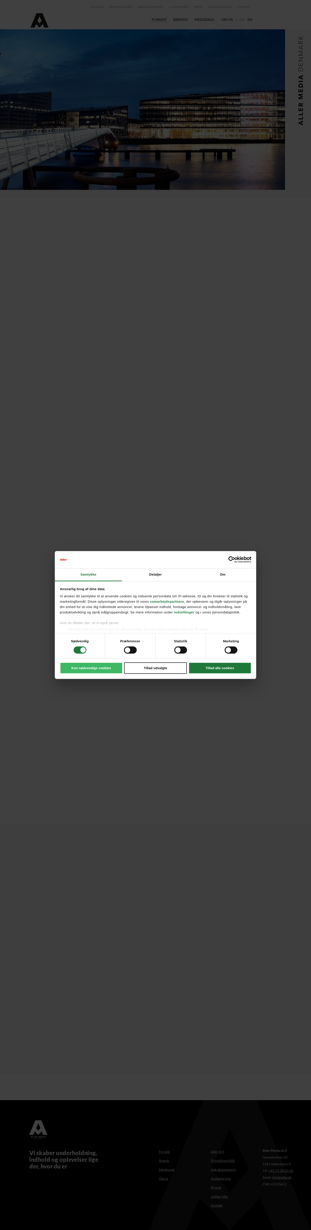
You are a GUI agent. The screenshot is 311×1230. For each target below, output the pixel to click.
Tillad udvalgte (155, 668)
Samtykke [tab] (88, 574)
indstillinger (184, 612)
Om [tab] (222, 574)
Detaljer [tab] (155, 574)
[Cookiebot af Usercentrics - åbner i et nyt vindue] (231, 559)
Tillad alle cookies (219, 668)
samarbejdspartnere (167, 601)
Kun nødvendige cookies (91, 668)
